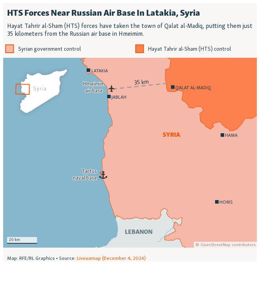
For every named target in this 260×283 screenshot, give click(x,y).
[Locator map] (130, 132)
